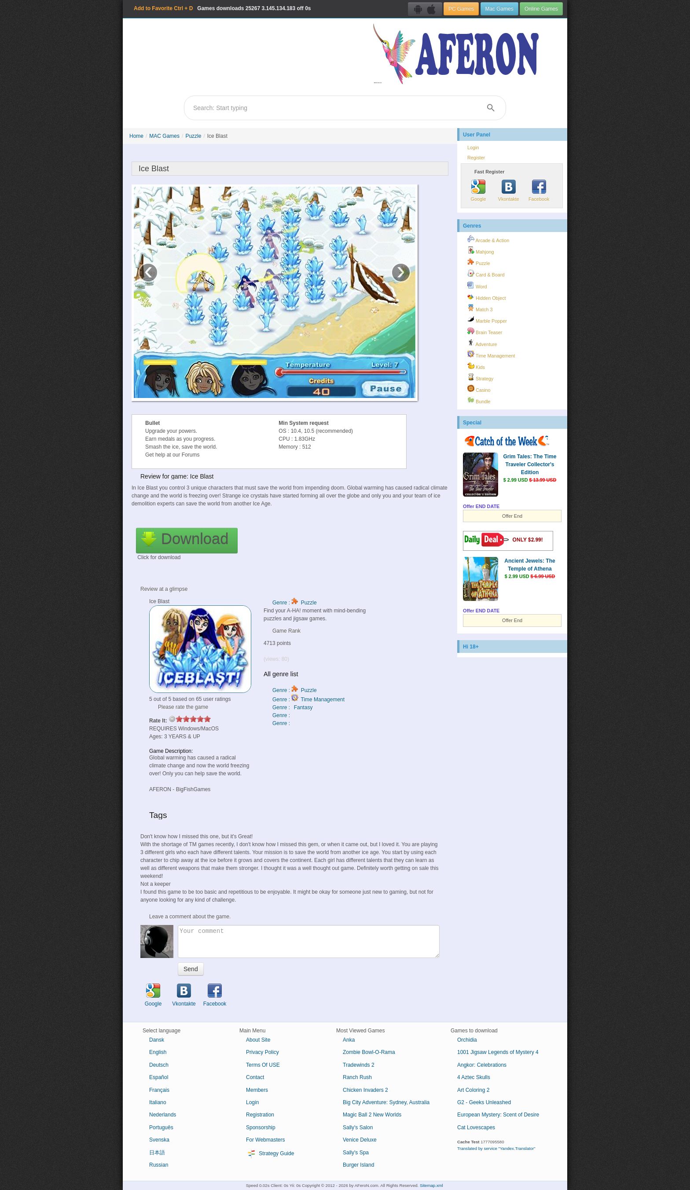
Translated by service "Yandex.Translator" (496, 1148)
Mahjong (480, 250)
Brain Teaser (484, 331)
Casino (479, 389)
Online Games (541, 9)
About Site (258, 1040)
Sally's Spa (356, 1152)
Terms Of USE (263, 1065)
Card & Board (485, 273)
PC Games (461, 9)
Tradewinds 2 (358, 1065)
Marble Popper (487, 320)
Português (161, 1127)
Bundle (479, 400)
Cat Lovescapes (476, 1127)
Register (476, 157)
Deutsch (159, 1065)
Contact (255, 1077)
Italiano (157, 1102)
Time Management (491, 354)
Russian (158, 1165)
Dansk (156, 1040)
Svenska (159, 1140)
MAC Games (164, 136)
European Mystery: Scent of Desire (498, 1115)
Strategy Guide (270, 1154)
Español (158, 1077)
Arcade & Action (488, 239)
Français (159, 1090)
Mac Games (499, 9)
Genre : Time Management (308, 699)
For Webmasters (265, 1140)
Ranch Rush (357, 1077)
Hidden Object (486, 297)
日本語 (157, 1152)
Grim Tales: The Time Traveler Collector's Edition (530, 464)
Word (477, 285)
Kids (476, 366)
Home (136, 136)
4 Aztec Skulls (473, 1077)
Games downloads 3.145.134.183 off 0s (222, 8)
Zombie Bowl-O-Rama (369, 1052)
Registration (260, 1115)
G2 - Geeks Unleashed (484, 1102)
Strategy (480, 377)
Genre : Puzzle (294, 603)
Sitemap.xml (431, 1185)
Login (473, 147)
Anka (349, 1040)
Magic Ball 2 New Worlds (372, 1115)
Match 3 (479, 308)
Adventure (482, 343)
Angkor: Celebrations (481, 1065)
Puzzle (193, 136)
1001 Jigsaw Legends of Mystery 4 (498, 1052)
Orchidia (467, 1040)
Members (257, 1090)
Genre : (281, 715)
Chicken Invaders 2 (365, 1090)
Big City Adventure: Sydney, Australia (386, 1102)
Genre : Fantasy (292, 707)
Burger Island (358, 1165)
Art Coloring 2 (473, 1090)
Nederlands (162, 1115)
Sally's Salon (358, 1127)
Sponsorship (260, 1127)
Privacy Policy (262, 1052)
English (157, 1052)
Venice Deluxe (360, 1140)
